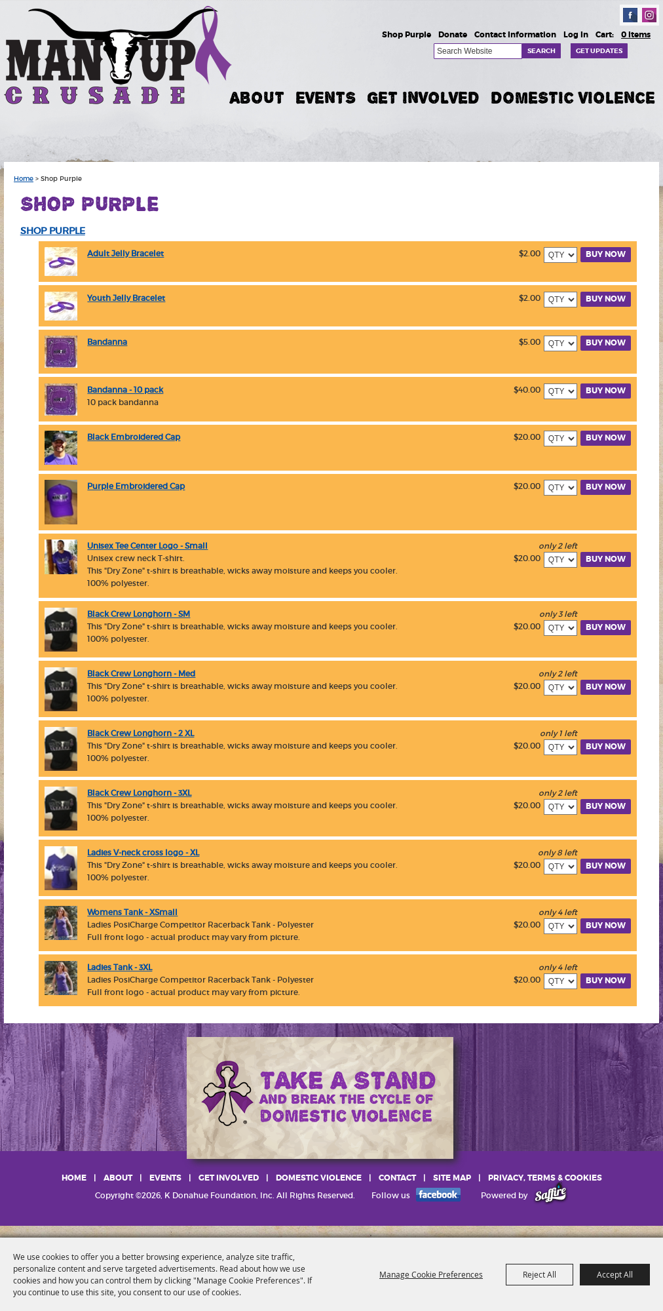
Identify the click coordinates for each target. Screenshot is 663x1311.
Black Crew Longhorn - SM (138, 614)
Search (541, 51)
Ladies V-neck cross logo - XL (143, 852)
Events (325, 98)
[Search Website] (478, 51)
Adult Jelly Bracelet (125, 253)
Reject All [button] (539, 1274)
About (257, 98)
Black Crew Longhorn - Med (141, 673)
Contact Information (515, 34)
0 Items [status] (636, 34)
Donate (452, 34)
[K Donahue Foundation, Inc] (119, 54)
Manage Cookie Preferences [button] (431, 1274)
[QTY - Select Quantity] (560, 255)
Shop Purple (406, 34)
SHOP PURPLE (52, 231)
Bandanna (107, 342)
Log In (575, 34)
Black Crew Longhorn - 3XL (139, 793)
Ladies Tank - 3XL (119, 967)
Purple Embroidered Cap (136, 486)
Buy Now (606, 254)
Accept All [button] (615, 1274)
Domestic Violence (573, 98)
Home (23, 179)
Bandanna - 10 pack (125, 390)
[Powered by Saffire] (550, 1195)
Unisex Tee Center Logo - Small (147, 546)
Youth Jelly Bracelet (126, 298)
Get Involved (423, 98)
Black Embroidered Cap (133, 437)
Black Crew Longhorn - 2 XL (140, 733)
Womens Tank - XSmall (132, 912)
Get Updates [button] (599, 51)
